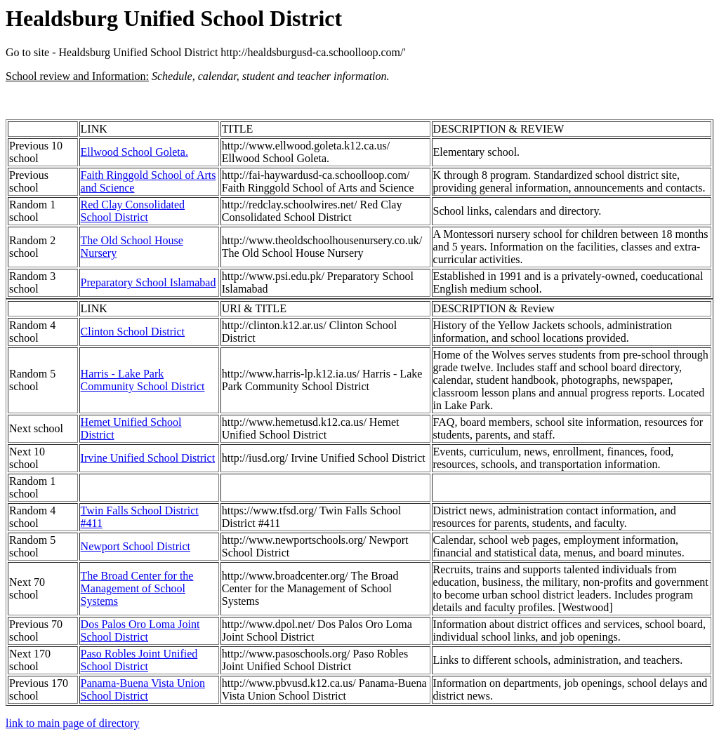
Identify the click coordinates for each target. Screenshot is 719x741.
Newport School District (135, 546)
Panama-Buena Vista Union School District (143, 689)
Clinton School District (133, 332)
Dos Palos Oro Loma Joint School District (140, 630)
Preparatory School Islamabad (148, 282)
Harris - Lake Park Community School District (143, 380)
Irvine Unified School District (148, 458)
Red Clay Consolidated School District (133, 211)
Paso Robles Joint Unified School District (139, 660)
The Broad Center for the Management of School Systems (137, 588)
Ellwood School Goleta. (134, 152)
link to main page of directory (73, 723)
